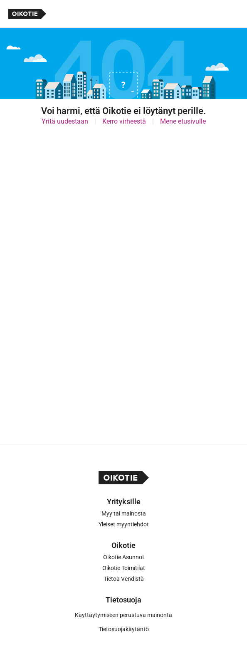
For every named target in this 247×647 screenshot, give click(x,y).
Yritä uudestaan (65, 121)
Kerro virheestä (124, 121)
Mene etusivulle (183, 121)
